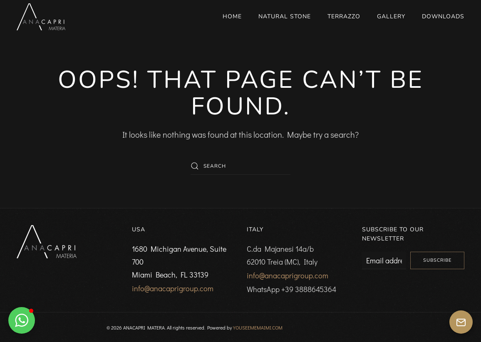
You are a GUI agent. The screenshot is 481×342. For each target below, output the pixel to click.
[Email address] (384, 260)
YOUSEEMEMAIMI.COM (258, 327)
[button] (21, 320)
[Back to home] (41, 16)
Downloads (443, 16)
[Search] (240, 166)
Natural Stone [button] (284, 16)
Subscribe (437, 260)
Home (232, 16)
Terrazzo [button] (343, 16)
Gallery (391, 16)
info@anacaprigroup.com (172, 288)
